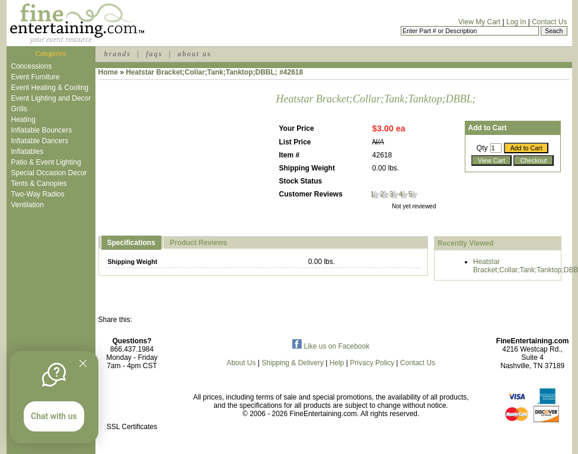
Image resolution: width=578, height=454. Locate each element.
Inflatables (27, 151)
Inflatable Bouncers (41, 130)
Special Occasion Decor (49, 173)
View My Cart (479, 22)
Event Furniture (35, 77)
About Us (241, 363)
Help (337, 363)
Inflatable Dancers (40, 141)
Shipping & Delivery (292, 363)
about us (194, 54)
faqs (154, 54)
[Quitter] (83, 363)
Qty (482, 148)
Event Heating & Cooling (50, 87)
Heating (23, 119)
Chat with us (54, 416)
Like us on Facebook (330, 346)
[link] (132, 401)
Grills (19, 109)
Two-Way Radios (38, 194)
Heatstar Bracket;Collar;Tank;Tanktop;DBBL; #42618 (214, 72)
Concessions (31, 66)
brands (117, 54)
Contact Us (549, 22)
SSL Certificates (132, 427)
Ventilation (27, 205)
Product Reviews (198, 243)
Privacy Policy (372, 363)
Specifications (131, 243)
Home (108, 72)
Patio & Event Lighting (46, 162)
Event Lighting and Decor (51, 98)
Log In (516, 22)
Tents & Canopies (39, 183)
